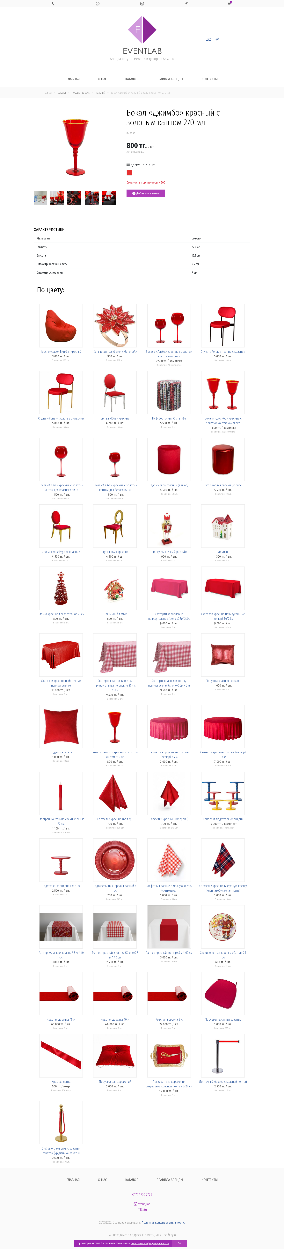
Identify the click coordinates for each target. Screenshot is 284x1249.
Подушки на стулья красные (223, 1019)
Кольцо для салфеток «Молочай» (115, 351)
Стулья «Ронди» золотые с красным (61, 418)
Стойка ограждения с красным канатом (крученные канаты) (61, 1151)
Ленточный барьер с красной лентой (223, 1082)
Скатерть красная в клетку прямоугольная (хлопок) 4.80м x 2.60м (115, 685)
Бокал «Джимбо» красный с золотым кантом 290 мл (114, 754)
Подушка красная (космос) (223, 681)
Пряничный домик (115, 614)
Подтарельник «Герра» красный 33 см (114, 888)
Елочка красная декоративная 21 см (61, 614)
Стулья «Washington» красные (61, 552)
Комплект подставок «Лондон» (223, 819)
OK (179, 1243)
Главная (73, 79)
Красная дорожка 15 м (61, 1019)
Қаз (217, 39)
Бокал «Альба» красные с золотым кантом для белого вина (115, 487)
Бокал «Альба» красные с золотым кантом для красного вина (61, 487)
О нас (102, 79)
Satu (142, 1210)
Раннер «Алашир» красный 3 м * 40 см (61, 955)
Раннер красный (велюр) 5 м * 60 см (169, 953)
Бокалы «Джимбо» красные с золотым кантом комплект (223, 421)
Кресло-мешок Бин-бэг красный (61, 351)
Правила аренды (169, 79)
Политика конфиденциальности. (163, 1222)
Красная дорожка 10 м (115, 1019)
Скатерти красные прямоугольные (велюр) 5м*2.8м (223, 616)
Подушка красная (60, 752)
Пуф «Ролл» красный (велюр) (169, 485)
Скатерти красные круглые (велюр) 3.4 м (223, 754)
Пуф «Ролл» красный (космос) (223, 485)
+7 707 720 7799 (142, 1194)
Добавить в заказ (145, 193)
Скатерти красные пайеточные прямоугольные (61, 683)
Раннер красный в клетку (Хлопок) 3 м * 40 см (115, 955)
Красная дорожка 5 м (169, 1019)
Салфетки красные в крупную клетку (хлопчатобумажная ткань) (223, 888)
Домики (223, 552)
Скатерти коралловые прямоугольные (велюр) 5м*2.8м (169, 616)
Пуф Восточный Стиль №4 (169, 418)
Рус (208, 39)
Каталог (131, 79)
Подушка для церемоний (115, 1082)
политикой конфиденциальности (150, 1243)
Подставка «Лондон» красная (60, 886)
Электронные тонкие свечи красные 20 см (61, 821)
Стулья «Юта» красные (114, 418)
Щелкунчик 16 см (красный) (169, 552)
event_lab (142, 1204)
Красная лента (61, 1082)
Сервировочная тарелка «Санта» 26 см (223, 955)
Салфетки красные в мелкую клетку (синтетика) (169, 888)
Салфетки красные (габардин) (168, 819)
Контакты (209, 79)
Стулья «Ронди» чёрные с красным (223, 351)
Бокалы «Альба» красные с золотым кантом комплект (169, 354)
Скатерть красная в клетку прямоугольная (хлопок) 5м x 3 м (169, 683)
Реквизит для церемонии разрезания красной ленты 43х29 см (169, 1084)
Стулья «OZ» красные (114, 552)
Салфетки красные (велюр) (115, 819)
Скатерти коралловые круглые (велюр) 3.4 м (169, 754)
